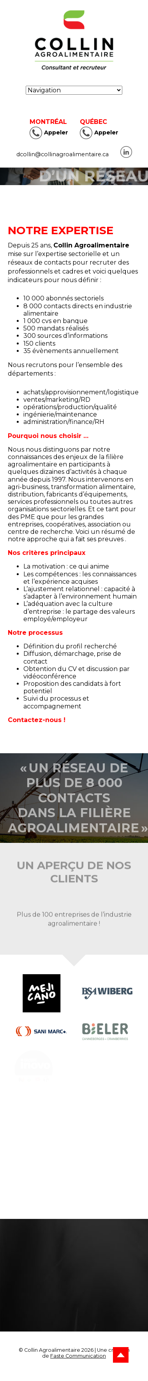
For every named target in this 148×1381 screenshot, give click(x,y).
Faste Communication (78, 1356)
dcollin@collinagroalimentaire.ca (62, 154)
